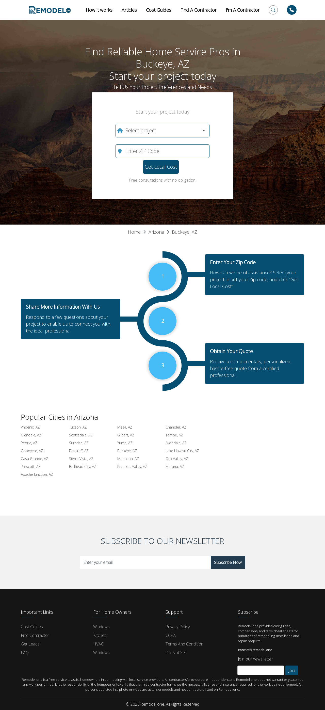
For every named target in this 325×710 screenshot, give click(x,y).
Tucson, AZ (78, 427)
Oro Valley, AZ (177, 458)
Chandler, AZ (176, 427)
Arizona (156, 232)
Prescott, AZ (31, 466)
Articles (129, 10)
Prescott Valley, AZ (132, 466)
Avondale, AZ (176, 442)
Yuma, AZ (125, 442)
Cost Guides (158, 10)
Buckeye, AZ (184, 232)
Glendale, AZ (31, 435)
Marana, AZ (175, 466)
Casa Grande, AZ (34, 458)
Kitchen (100, 635)
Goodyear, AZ (32, 450)
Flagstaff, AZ (79, 450)
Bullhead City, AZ (82, 466)
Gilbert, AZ (125, 435)
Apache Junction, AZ (37, 474)
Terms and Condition (184, 644)
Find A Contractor (198, 10)
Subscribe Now (228, 562)
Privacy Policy (178, 626)
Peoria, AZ (29, 442)
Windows (101, 626)
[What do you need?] (162, 130)
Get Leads (30, 644)
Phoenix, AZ (30, 427)
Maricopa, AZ (128, 458)
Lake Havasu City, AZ (182, 450)
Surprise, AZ (79, 442)
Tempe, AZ (174, 435)
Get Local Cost (161, 166)
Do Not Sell (176, 652)
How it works (99, 10)
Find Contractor (35, 635)
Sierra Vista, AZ (81, 458)
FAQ (25, 652)
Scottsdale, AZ (81, 435)
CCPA (171, 635)
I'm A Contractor (242, 10)
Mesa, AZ (124, 427)
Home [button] (134, 232)
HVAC (98, 644)
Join (291, 670)
